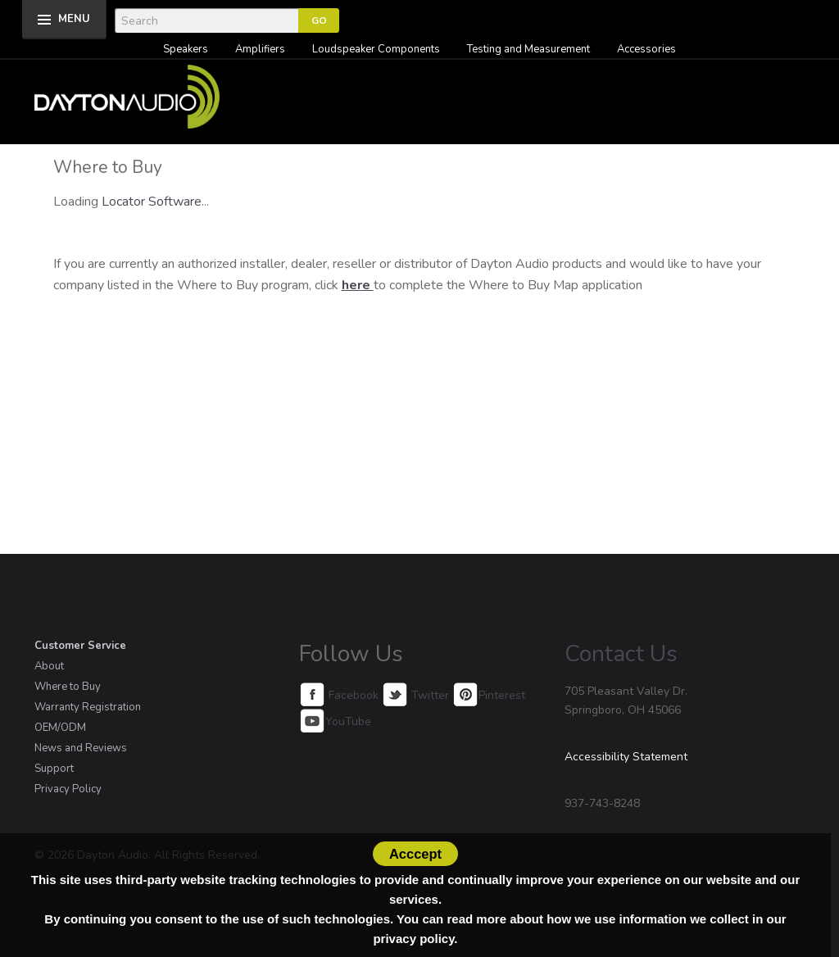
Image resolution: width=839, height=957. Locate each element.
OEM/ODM (60, 727)
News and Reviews (80, 748)
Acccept (415, 853)
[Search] (206, 20)
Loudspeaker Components (376, 49)
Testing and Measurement (528, 49)
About (49, 666)
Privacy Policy (68, 789)
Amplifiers (260, 49)
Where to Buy (67, 686)
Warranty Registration (87, 707)
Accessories (646, 49)
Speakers (185, 49)
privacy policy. (415, 939)
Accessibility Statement (626, 756)
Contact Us (621, 653)
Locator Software (152, 202)
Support (54, 768)
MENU (74, 18)
